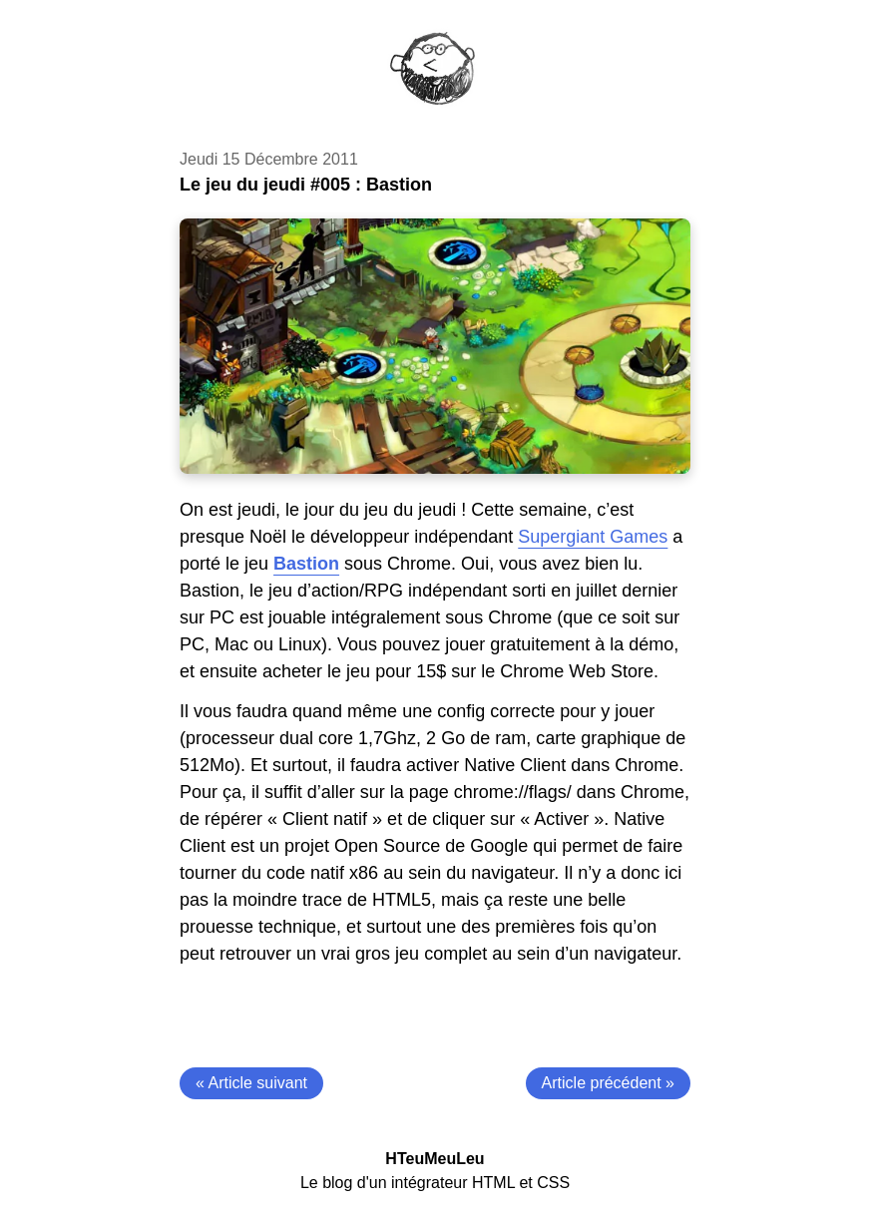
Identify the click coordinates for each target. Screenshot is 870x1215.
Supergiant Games (592, 537)
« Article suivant (251, 1082)
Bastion (306, 564)
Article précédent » (608, 1082)
